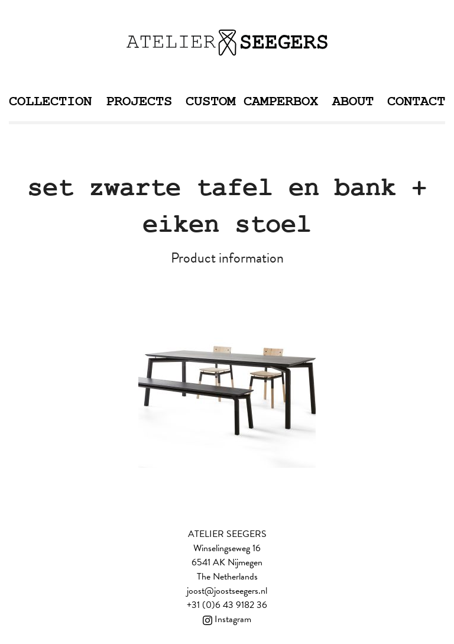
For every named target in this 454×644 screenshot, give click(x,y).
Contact (416, 101)
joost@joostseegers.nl (227, 591)
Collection (50, 101)
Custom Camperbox (252, 101)
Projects (139, 101)
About (353, 101)
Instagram (227, 619)
